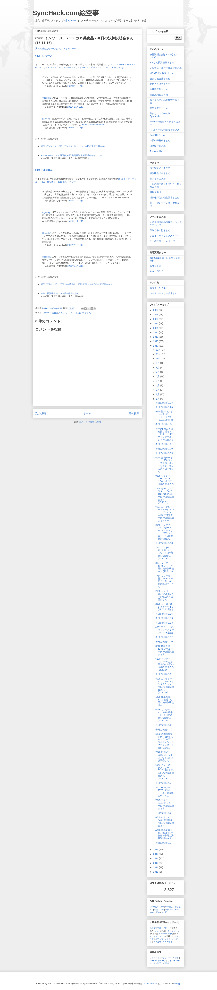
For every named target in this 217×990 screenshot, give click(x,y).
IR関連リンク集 (158, 288)
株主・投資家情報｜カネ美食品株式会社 (60, 293)
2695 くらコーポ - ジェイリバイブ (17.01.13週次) (164, 607)
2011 (156, 871)
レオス (167, 939)
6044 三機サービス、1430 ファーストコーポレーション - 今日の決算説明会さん (164, 464)
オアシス (159, 939)
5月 (158, 381)
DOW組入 (154, 907)
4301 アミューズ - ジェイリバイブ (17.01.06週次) (164, 630)
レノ (157, 931)
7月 (158, 372)
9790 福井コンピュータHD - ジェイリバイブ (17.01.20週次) (164, 415)
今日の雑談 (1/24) (164, 424)
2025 (156, 310)
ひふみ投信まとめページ (162, 241)
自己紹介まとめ (158, 146)
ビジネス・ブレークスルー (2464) (107, 67)
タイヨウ (157, 942)
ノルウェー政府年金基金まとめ (166, 68)
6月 (158, 376)
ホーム (87, 413)
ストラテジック (165, 933)
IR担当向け (155, 192)
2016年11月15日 (75, 200)
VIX (151, 909)
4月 (158, 385)
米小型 (178, 907)
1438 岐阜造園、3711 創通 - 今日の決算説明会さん (164, 701)
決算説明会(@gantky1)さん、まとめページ (55, 48)
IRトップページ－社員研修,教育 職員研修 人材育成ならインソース (72, 155)
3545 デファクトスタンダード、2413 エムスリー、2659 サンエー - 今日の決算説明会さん (164, 532)
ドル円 (164, 912)
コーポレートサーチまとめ (163, 293)
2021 (156, 328)
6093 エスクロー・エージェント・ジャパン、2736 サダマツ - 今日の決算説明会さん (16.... (164, 513)
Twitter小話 (155, 266)
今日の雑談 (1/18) (164, 543)
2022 (156, 323)
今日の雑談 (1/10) (164, 641)
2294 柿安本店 (49, 182)
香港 (156, 909)
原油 (158, 912)
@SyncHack (71, 20)
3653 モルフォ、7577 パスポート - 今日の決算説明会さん (164, 791)
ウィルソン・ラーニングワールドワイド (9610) (66, 67)
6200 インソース (43, 55)
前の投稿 (134, 413)
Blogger (178, 983)
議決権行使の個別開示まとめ (164, 197)
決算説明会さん (83, 312)
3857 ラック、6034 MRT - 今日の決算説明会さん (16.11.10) (164, 567)
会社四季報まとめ (159, 89)
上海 (162, 909)
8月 (158, 367)
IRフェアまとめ (158, 178)
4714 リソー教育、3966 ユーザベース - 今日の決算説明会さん (164, 581)
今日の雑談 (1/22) (164, 444)
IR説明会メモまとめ (160, 173)
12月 (158, 349)
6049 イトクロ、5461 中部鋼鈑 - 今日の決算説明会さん (164, 821)
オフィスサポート (157, 936)
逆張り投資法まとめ (160, 78)
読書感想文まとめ (159, 94)
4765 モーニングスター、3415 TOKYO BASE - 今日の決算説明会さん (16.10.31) (164, 495)
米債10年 (169, 909)
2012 (156, 867)
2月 (158, 394)
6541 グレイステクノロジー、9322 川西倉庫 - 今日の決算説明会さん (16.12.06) (164, 772)
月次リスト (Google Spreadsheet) (160, 115)
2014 (156, 858)
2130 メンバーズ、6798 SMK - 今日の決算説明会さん (164, 595)
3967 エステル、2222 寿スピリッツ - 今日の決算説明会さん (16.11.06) (164, 553)
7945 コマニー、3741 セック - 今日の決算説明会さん (164, 804)
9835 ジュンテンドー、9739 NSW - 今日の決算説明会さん (164, 479)
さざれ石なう (156, 271)
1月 (158, 398)
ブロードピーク (164, 928)
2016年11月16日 (75, 86)
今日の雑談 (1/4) (163, 783)
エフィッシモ (173, 931)
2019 (156, 337)
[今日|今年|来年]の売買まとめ (165, 130)
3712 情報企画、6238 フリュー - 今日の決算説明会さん (164, 650)
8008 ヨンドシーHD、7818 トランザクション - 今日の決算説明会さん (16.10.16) (164, 685)
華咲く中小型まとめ (160, 230)
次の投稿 (40, 413)
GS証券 (166, 963)
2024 (156, 314)
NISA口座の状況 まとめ (162, 73)
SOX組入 (169, 907)
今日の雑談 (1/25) (164, 407)
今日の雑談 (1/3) (163, 813)
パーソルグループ (158, 960)
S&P (162, 907)
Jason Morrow (150, 983)
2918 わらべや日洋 (67, 182)
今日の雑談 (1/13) (164, 622)
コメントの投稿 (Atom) (90, 422)
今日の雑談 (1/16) (164, 613)
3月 (158, 389)
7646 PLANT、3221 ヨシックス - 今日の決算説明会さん (164, 756)
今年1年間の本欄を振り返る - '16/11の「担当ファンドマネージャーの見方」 (164, 434)
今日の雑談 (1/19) (164, 453)
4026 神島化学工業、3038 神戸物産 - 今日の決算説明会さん (164, 834)
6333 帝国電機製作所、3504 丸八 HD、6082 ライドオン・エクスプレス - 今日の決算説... (164, 741)
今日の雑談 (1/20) (164, 448)
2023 (156, 319)
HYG (177, 909)
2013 (156, 863)
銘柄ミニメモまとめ (160, 84)
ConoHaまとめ (157, 135)
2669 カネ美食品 (43, 170)
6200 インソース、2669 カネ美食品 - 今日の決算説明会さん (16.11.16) (164, 664)
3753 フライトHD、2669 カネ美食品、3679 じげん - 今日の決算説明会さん (77, 284)
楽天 (159, 963)
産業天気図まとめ (159, 108)
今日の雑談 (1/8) (163, 725)
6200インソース (67, 312)
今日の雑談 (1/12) (164, 637)
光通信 (153, 928)
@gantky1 (46, 98)
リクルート (154, 958)
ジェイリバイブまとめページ (164, 235)
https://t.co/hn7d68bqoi (93, 124)
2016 (156, 849)
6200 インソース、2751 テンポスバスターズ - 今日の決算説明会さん (73, 146)
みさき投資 (167, 942)
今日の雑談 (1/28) (164, 402)
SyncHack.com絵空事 (66, 13)
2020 (156, 332)
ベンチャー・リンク (170, 958)
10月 (158, 358)
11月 (158, 354)
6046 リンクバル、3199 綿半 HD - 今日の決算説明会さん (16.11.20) (164, 715)
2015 (156, 854)
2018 (156, 341)
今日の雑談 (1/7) (163, 729)
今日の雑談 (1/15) (164, 618)
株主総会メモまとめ (160, 168)
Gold (152, 912)
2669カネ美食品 (50, 312)
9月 (158, 363)
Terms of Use (156, 151)
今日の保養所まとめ (160, 140)
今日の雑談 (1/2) (163, 842)
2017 (156, 345)
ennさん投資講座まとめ (162, 62)
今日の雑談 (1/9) (163, 674)
